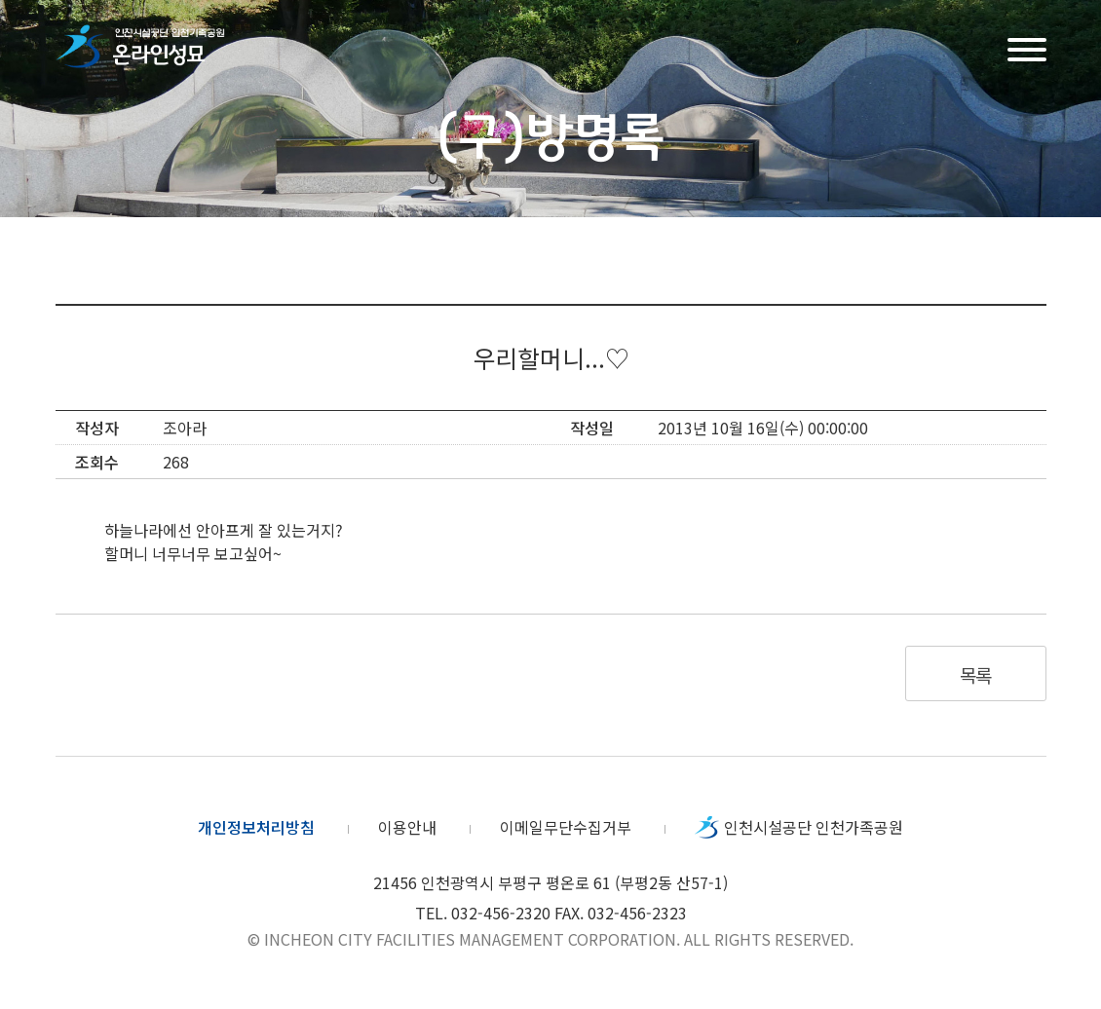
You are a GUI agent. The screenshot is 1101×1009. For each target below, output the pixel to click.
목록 (976, 674)
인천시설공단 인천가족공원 (813, 827)
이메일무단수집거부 (565, 827)
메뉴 (1026, 47)
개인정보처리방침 (256, 827)
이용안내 (407, 827)
